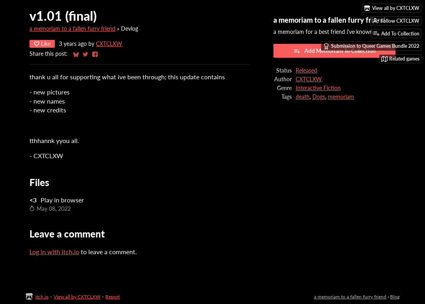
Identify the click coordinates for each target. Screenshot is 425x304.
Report (112, 297)
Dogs (318, 97)
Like (42, 43)
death (303, 97)
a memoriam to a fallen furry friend (72, 28)
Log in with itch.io (54, 251)
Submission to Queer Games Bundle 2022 (371, 46)
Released (306, 70)
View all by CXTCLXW (77, 297)
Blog (395, 297)
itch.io (42, 297)
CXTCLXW (109, 44)
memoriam (341, 97)
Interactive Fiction (318, 88)
